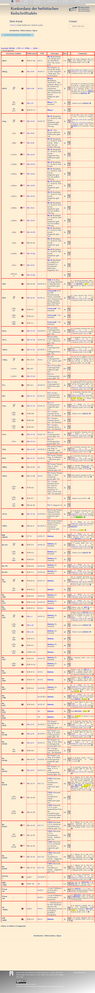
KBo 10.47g (31, 254)
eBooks (77, 1)
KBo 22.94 (30, 734)
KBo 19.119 (31, 331)
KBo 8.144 (30, 88)
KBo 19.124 (31, 376)
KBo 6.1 (29, 616)
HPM (26, 1)
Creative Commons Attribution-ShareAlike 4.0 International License (39, 986)
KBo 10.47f (31, 155)
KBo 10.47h (31, 232)
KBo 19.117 (31, 458)
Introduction (15, 31)
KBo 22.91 (30, 743)
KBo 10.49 (30, 72)
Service (25, 4)
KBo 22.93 (30, 770)
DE (35, 4)
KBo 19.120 (31, 514)
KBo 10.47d (31, 164)
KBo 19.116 (31, 406)
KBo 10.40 (30, 143)
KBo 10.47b (31, 186)
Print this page (78, 26)
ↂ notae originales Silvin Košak (17, 35)
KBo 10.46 (30, 208)
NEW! (18, 1)
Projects (66, 1)
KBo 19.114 (31, 434)
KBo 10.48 (30, 133)
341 (39, 61)
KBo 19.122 (31, 350)
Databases (37, 1)
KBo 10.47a (31, 174)
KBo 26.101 (31, 298)
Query (34, 31)
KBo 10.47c (31, 121)
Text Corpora (52, 1)
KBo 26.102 (31, 449)
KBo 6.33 (30, 103)
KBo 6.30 (30, 625)
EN (39, 4)
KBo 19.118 (31, 340)
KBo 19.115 (31, 396)
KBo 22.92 (30, 724)
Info (14, 4)
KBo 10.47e (31, 196)
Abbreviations (25, 31)
